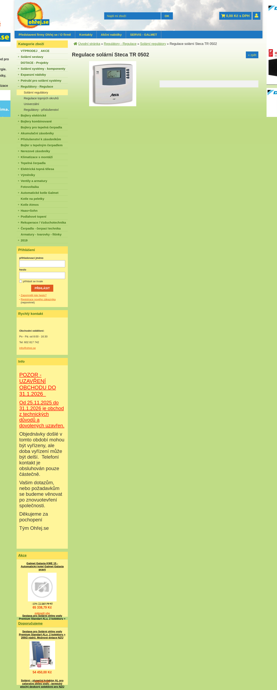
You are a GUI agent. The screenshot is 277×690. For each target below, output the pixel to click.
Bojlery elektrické (33, 115)
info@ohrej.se (27, 348)
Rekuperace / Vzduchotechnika (43, 222)
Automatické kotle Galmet (39, 192)
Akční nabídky (111, 34)
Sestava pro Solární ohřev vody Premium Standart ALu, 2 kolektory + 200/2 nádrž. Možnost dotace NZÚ (42, 618)
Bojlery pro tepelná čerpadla (41, 127)
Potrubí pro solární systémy (41, 80)
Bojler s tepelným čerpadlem (41, 145)
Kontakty (85, 34)
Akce (22, 555)
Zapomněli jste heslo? (34, 295)
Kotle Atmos (30, 204)
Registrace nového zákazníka (38, 299)
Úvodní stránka (89, 44)
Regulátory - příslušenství (41, 109)
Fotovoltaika (30, 186)
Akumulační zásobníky (37, 133)
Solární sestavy (32, 56)
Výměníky (28, 175)
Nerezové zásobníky (35, 151)
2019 (24, 240)
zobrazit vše (42, 613)
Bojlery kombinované (36, 121)
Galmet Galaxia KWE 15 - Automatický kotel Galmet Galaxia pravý (42, 566)
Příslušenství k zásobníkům (41, 139)
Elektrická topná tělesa (37, 169)
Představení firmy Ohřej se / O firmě (45, 34)
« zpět (252, 55)
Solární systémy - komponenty (43, 68)
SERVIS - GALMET (143, 34)
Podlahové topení (33, 216)
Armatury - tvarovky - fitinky (41, 234)
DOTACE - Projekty (34, 62)
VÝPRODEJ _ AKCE (35, 51)
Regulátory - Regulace (37, 86)
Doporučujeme (30, 623)
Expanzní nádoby (33, 74)
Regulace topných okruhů (41, 98)
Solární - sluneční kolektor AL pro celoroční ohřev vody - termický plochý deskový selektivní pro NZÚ (42, 683)
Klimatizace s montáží (37, 157)
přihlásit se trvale (33, 281)
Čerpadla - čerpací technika (41, 228)
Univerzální (31, 104)
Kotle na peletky (32, 198)
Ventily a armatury (34, 181)
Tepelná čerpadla (33, 163)
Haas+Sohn (29, 210)
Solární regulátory (36, 92)
